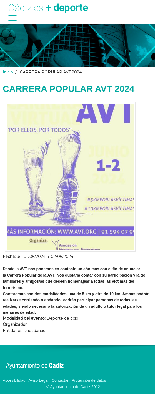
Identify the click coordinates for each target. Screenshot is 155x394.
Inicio (8, 72)
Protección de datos (89, 380)
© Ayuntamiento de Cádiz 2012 (73, 387)
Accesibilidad (14, 380)
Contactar (60, 380)
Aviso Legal (38, 380)
